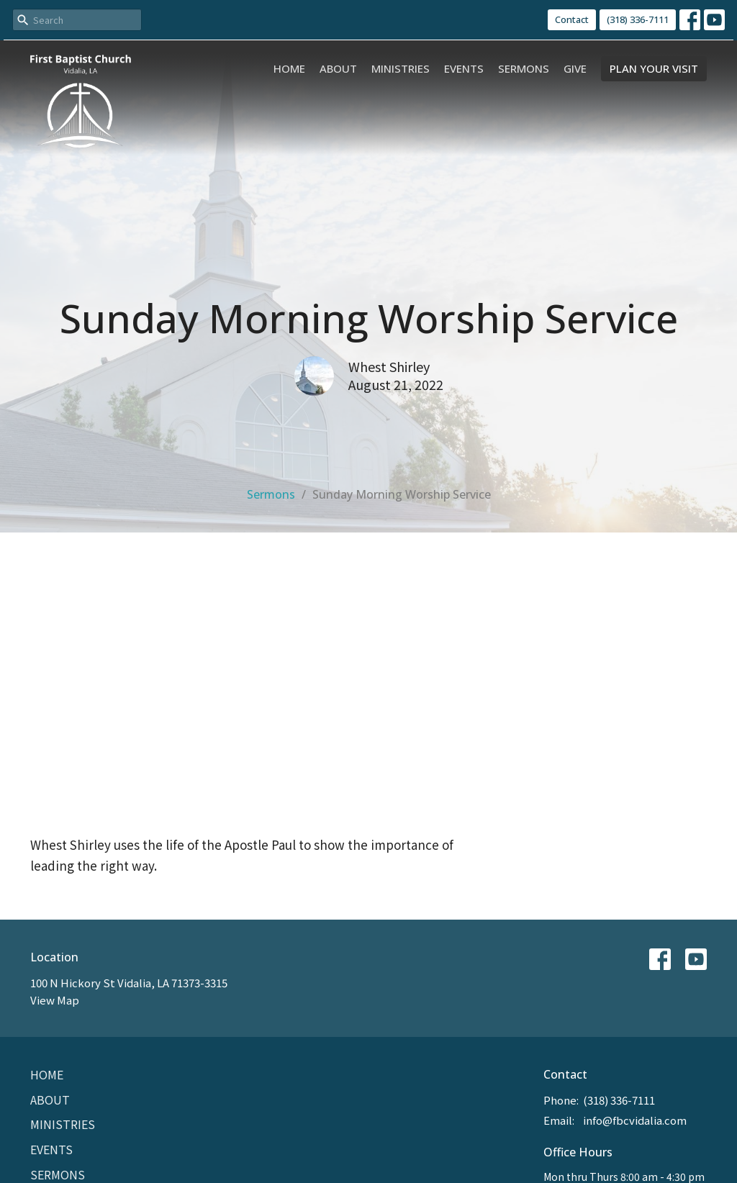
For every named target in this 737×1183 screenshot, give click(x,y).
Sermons (523, 68)
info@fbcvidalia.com (635, 1120)
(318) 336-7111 (638, 19)
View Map (54, 999)
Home (289, 68)
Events (464, 68)
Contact (572, 19)
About (338, 68)
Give (575, 68)
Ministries (400, 68)
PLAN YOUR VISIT (654, 68)
